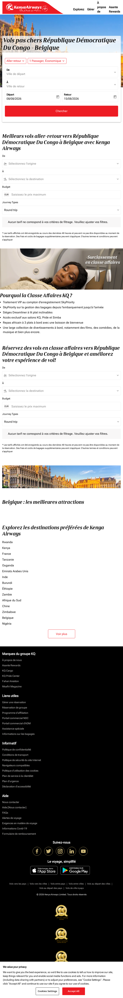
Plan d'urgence (10, 781)
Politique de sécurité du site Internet (21, 760)
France (6, 553)
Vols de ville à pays (75, 888)
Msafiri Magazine (12, 686)
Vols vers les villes (38, 884)
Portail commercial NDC (15, 718)
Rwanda (7, 542)
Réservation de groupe (14, 707)
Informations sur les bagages (18, 733)
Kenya (6, 548)
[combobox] (63, 164)
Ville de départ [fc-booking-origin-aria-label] (16, 74)
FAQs (5, 812)
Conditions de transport (15, 754)
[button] (47, 61)
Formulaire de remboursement (19, 833)
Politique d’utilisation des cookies (20, 770)
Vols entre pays (58, 884)
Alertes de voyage (11, 817)
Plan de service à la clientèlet (17, 775)
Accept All (73, 991)
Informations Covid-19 (14, 828)
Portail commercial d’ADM (16, 723)
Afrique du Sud (11, 600)
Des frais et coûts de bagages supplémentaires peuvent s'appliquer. (48, 236)
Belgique (8, 617)
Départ (10, 94)
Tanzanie (8, 559)
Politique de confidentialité (16, 749)
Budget (6, 186)
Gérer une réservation (14, 702)
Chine (6, 606)
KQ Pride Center (11, 675)
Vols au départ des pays (50, 888)
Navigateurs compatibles (16, 765)
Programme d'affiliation (15, 712)
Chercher (61, 111)
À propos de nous (101, 9)
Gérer (90, 9)
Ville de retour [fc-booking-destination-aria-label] (15, 86)
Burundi (7, 583)
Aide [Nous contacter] (14, 807)
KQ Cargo (7, 670)
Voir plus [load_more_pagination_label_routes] (61, 634)
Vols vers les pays (17, 884)
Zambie (7, 594)
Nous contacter (10, 802)
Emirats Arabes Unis (15, 571)
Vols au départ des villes (98, 884)
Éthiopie (7, 588)
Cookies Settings (47, 991)
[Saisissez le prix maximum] (64, 194)
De (8, 69)
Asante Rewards (114, 9)
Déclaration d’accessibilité (16, 786)
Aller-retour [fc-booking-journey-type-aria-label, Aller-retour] (14, 61)
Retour (67, 94)
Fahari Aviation (10, 681)
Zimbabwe (9, 612)
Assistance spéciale (13, 728)
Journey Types (10, 202)
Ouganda (8, 565)
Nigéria (6, 623)
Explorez (78, 9)
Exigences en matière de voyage (19, 823)
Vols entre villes (76, 884)
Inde (5, 577)
